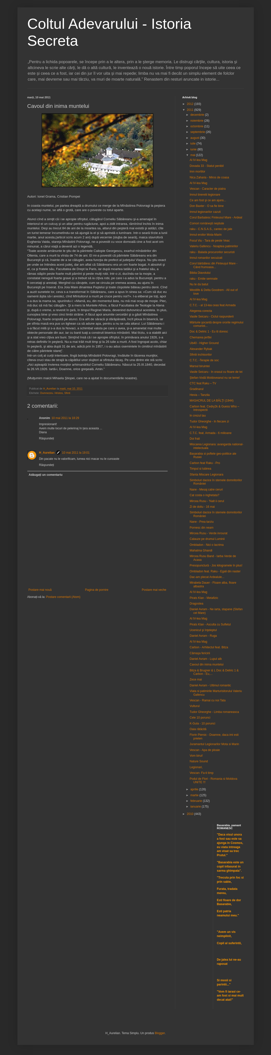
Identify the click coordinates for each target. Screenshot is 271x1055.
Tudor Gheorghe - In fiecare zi (209, 421)
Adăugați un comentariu (46, 475)
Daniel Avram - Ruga (203, 635)
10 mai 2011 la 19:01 (76, 452)
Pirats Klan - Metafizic (204, 598)
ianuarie (196, 806)
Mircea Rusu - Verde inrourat (208, 533)
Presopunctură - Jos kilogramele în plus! (216, 565)
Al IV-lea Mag (198, 160)
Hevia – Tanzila (199, 395)
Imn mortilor (197, 171)
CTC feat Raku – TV (203, 383)
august (195, 138)
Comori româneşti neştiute (207, 223)
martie (194, 795)
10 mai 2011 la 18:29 (65, 418)
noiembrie (197, 120)
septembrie (198, 132)
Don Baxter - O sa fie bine (206, 206)
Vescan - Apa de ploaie (205, 750)
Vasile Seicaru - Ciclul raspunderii (212, 316)
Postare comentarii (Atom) (63, 597)
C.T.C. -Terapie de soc (204, 360)
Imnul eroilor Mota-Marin (206, 234)
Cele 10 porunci (200, 717)
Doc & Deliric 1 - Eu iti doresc (209, 331)
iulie (193, 143)
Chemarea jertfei (200, 337)
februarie (196, 801)
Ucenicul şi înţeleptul (203, 630)
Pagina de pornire (96, 590)
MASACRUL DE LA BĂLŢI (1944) (211, 400)
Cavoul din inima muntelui (206, 664)
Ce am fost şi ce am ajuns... (208, 200)
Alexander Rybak (201, 349)
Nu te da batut (199, 284)
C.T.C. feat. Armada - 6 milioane (210, 433)
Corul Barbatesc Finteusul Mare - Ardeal (216, 217)
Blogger (160, 1033)
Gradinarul (196, 389)
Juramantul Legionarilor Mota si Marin (214, 744)
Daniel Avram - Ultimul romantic (210, 685)
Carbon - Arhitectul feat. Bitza (209, 647)
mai (193, 155)
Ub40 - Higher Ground (204, 343)
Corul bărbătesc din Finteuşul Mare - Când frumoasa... (213, 265)
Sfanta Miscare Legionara (206, 474)
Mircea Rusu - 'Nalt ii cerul (207, 501)
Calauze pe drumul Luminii (207, 539)
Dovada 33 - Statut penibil (206, 166)
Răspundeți (46, 438)
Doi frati (195, 438)
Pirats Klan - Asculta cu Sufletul (210, 624)
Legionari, (196, 767)
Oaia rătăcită (198, 729)
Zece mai (196, 679)
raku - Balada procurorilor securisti (212, 252)
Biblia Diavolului (200, 273)
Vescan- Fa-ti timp (201, 773)
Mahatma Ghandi (201, 550)
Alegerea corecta (201, 311)
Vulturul (194, 706)
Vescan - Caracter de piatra (207, 188)
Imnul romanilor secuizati (206, 258)
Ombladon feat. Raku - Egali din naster (215, 571)
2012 (190, 104)
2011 (190, 110)
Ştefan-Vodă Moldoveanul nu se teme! (214, 377)
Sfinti (67, 392)
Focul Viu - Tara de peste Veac (210, 240)
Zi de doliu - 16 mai (202, 506)
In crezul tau (198, 415)
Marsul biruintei (199, 366)
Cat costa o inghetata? (204, 495)
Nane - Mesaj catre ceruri (206, 489)
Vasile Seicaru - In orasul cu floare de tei (216, 372)
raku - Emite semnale (203, 278)
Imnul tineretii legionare (205, 194)
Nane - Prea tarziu (201, 521)
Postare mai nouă (40, 590)
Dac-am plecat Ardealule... (207, 577)
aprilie (194, 789)
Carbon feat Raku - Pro (205, 463)
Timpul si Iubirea (200, 468)
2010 (190, 814)
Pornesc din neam (201, 527)
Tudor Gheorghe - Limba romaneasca (214, 712)
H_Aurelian (47, 452)
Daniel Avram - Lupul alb (206, 659)
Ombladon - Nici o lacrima (206, 545)
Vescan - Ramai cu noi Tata (207, 700)
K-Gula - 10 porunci (202, 723)
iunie (193, 149)
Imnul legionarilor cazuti (205, 212)
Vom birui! (196, 755)
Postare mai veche (154, 590)
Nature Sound (199, 761)
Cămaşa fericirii (200, 653)
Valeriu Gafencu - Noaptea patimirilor (214, 246)
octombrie (197, 126)
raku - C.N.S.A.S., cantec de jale (211, 229)
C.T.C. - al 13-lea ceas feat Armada (213, 305)
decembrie (197, 114)
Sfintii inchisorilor (201, 354)
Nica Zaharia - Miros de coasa (209, 177)
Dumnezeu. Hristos (51, 392)
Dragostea (196, 603)
